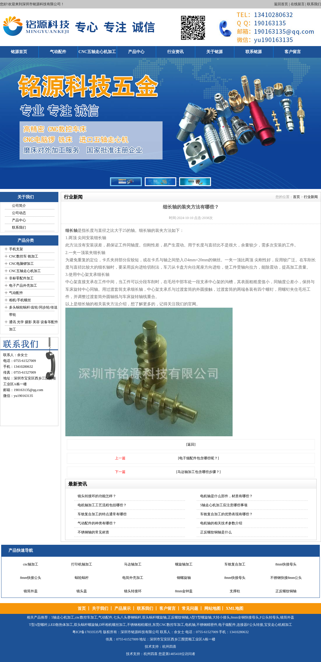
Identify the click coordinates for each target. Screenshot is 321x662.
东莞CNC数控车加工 (168, 625)
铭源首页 (19, 52)
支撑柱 (235, 591)
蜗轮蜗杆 (82, 578)
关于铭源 (214, 52)
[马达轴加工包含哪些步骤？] (198, 472)
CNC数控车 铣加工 (23, 256)
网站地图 (212, 608)
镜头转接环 (133, 591)
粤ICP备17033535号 (87, 632)
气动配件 (58, 52)
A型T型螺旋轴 (200, 617)
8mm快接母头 (286, 564)
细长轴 (71, 230)
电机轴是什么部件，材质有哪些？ (226, 496)
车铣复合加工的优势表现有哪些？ (226, 514)
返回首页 (281, 4)
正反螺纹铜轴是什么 (216, 532)
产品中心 (136, 52)
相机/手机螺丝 (20, 300)
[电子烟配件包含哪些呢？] (198, 458)
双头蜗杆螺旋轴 (154, 617)
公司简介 (19, 206)
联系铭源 (253, 52)
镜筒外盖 (31, 591)
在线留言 (298, 4)
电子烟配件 (227, 625)
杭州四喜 (151, 654)
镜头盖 (81, 591)
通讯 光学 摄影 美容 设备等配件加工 (33, 325)
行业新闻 (311, 197)
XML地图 (234, 608)
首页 (296, 197)
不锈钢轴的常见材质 (93, 532)
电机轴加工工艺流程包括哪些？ (102, 505)
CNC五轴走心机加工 (97, 52)
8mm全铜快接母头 (245, 617)
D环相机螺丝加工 (112, 625)
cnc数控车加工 (86, 617)
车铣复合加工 (234, 564)
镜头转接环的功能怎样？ (97, 496)
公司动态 (19, 213)
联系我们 (314, 4)
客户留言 (293, 52)
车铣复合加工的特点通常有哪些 (102, 514)
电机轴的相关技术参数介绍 (221, 523)
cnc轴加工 (31, 564)
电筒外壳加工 (132, 578)
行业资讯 (175, 52)
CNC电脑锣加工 (21, 264)
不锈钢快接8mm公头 (286, 578)
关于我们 (100, 608)
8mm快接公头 (30, 578)
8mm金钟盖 (184, 591)
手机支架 (16, 249)
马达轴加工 (133, 564)
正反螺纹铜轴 (285, 591)
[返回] (191, 444)
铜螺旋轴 (184, 578)
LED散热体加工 (60, 625)
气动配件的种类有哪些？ (97, 523)
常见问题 (190, 608)
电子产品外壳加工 (23, 285)
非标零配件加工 (21, 278)
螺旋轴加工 (184, 564)
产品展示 (122, 608)
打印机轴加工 (81, 564)
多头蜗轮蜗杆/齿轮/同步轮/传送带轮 (33, 311)
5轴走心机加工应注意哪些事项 (223, 505)
